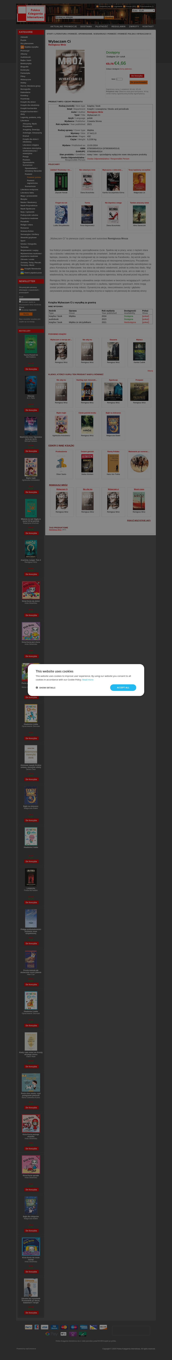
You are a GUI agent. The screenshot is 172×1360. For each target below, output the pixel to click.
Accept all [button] (123, 687)
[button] (45, 687)
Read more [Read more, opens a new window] (87, 679)
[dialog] (86, 680)
